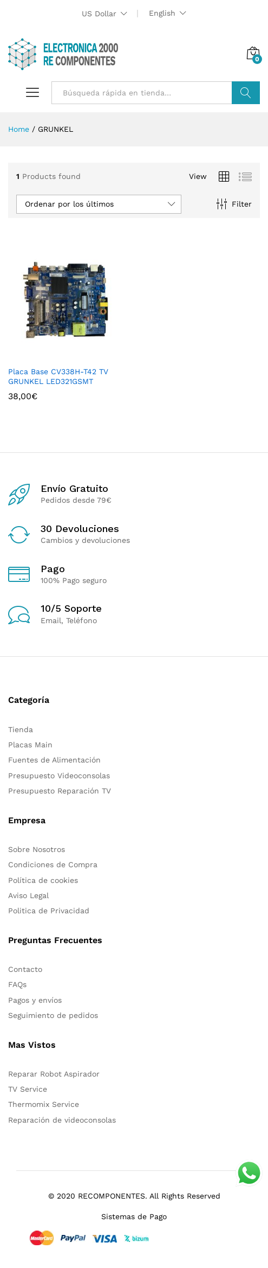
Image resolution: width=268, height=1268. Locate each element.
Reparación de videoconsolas (62, 1120)
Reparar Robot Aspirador (54, 1074)
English (162, 13)
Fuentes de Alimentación (54, 759)
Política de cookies (43, 880)
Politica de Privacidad (48, 910)
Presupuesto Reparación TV (59, 790)
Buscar (246, 92)
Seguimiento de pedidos (53, 1015)
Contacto (25, 969)
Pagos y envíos (35, 1000)
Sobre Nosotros (36, 849)
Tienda (20, 729)
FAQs (17, 984)
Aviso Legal (28, 895)
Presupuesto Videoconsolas (59, 775)
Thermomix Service (43, 1104)
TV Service (27, 1089)
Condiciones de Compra (52, 864)
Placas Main (30, 744)
